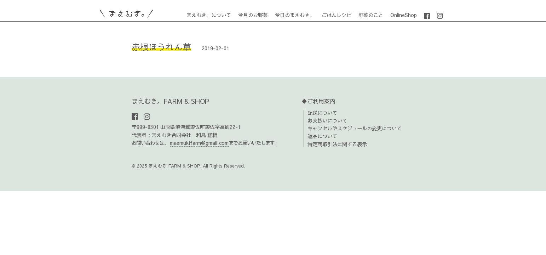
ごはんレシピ (336, 14)
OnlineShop (403, 14)
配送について (322, 112)
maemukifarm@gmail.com (199, 142)
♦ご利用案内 (318, 101)
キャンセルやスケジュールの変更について (355, 128)
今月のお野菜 (253, 14)
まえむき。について (208, 14)
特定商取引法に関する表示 (337, 144)
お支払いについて (327, 120)
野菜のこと (370, 14)
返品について (322, 136)
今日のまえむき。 (295, 14)
